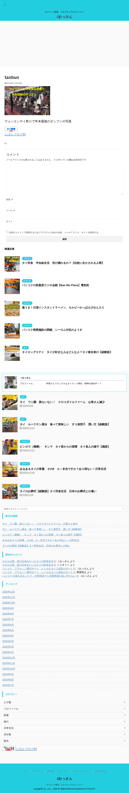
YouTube (50, 771)
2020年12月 (8, 592)
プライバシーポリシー (82, 771)
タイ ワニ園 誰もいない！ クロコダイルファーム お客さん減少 (62, 402)
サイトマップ (63, 771)
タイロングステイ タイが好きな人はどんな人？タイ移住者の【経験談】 (67, 352)
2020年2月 (8, 646)
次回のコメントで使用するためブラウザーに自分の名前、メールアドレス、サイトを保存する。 (54, 232)
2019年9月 (8, 674)
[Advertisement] (64, 43)
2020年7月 (8, 619)
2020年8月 (8, 614)
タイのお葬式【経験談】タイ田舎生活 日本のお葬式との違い (58, 491)
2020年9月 (8, 608)
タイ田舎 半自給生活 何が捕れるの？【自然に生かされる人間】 (63, 262)
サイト (9, 221)
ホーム (25, 771)
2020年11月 (8, 597)
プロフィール (37, 771)
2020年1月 (8, 652)
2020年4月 (8, 635)
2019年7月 (8, 685)
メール (10, 210)
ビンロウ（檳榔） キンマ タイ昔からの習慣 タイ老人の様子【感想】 (65, 446)
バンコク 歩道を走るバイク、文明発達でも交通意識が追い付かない (39, 576)
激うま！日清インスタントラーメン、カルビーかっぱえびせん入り (63, 307)
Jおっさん (64, 17)
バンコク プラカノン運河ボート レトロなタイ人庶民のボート (37, 568)
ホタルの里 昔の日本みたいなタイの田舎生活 (27, 561)
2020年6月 (8, 624)
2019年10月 (8, 668)
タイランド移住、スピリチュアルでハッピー (64, 785)
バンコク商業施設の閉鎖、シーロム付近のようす (52, 329)
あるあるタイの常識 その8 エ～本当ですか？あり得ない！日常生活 (63, 468)
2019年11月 (8, 663)
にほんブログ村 (15, 134)
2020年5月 (8, 630)
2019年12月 (8, 657)
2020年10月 (8, 603)
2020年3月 (8, 641)
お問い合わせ (100, 771)
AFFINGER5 (90, 789)
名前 (9, 199)
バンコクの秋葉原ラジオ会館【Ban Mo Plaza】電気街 (55, 285)
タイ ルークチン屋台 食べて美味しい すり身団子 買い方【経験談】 (65, 424)
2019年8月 (8, 679)
